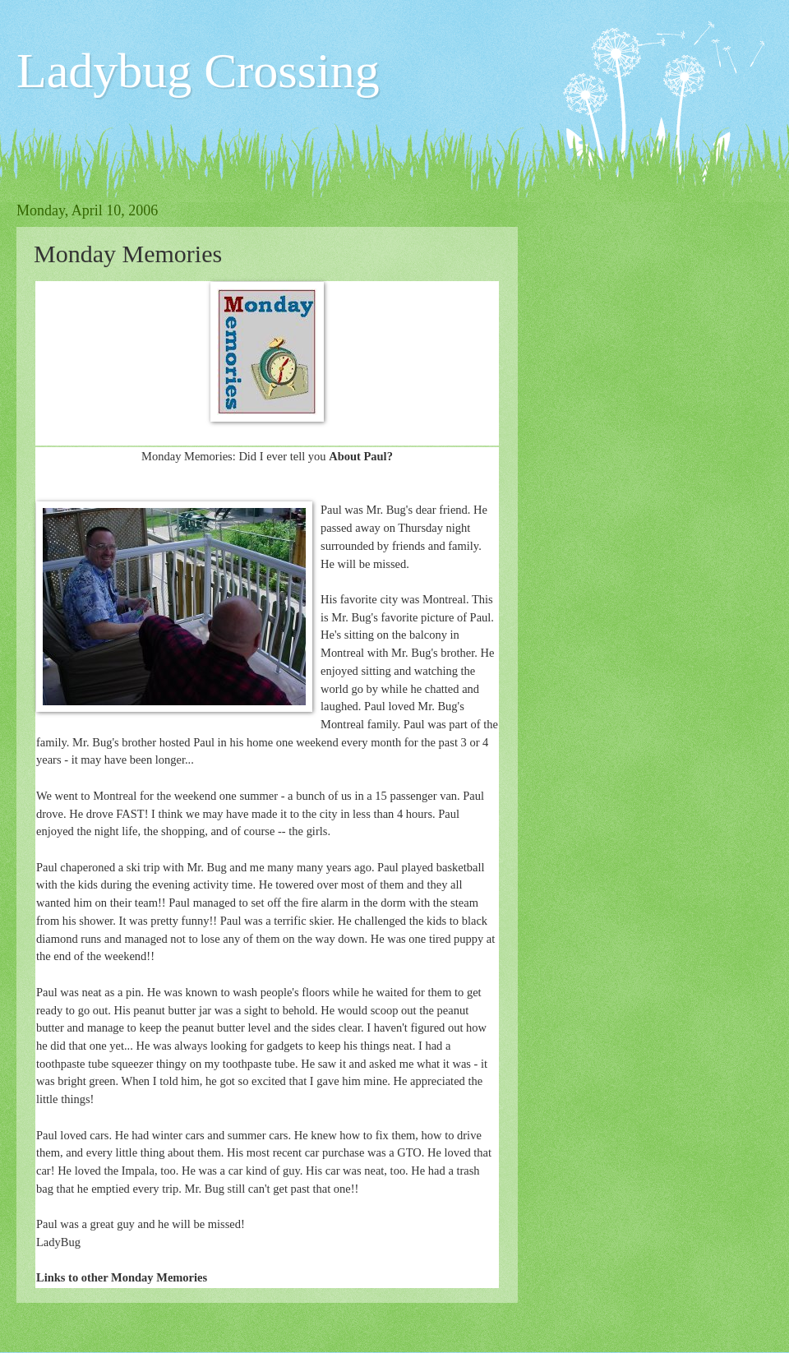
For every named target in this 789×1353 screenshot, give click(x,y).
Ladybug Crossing (198, 71)
